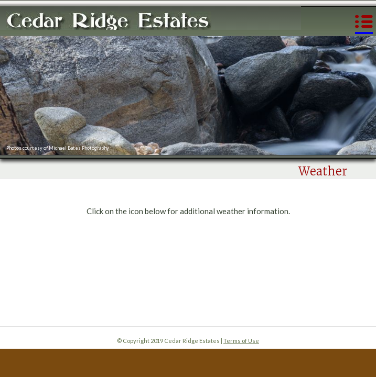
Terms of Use (241, 340)
